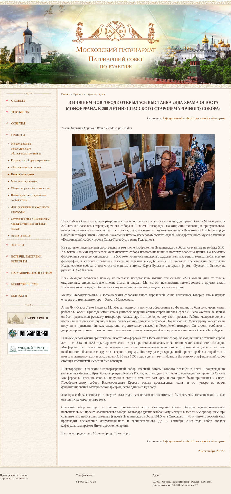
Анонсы (28, 247)
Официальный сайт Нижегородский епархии (194, 118)
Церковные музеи (22, 174)
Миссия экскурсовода (24, 181)
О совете (28, 102)
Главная (65, 94)
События (28, 125)
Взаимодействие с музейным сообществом (28, 198)
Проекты (28, 136)
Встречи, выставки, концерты (28, 261)
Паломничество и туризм (29, 274)
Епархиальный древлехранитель (30, 160)
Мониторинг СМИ (28, 286)
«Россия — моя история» (26, 167)
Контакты (16, 295)
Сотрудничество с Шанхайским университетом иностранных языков (30, 223)
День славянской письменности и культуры (30, 209)
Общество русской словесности (30, 188)
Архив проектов (21, 235)
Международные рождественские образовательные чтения (26, 148)
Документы (28, 114)
